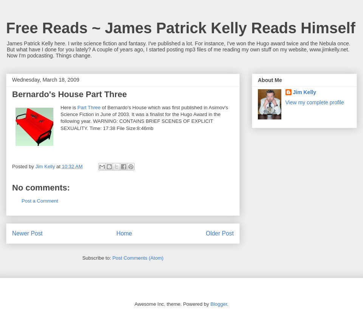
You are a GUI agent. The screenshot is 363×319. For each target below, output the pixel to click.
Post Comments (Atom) (137, 258)
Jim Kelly (304, 92)
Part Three (89, 107)
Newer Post (27, 233)
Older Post (220, 233)
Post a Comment (40, 201)
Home (124, 233)
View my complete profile (314, 102)
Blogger (218, 304)
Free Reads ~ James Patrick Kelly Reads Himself (180, 28)
